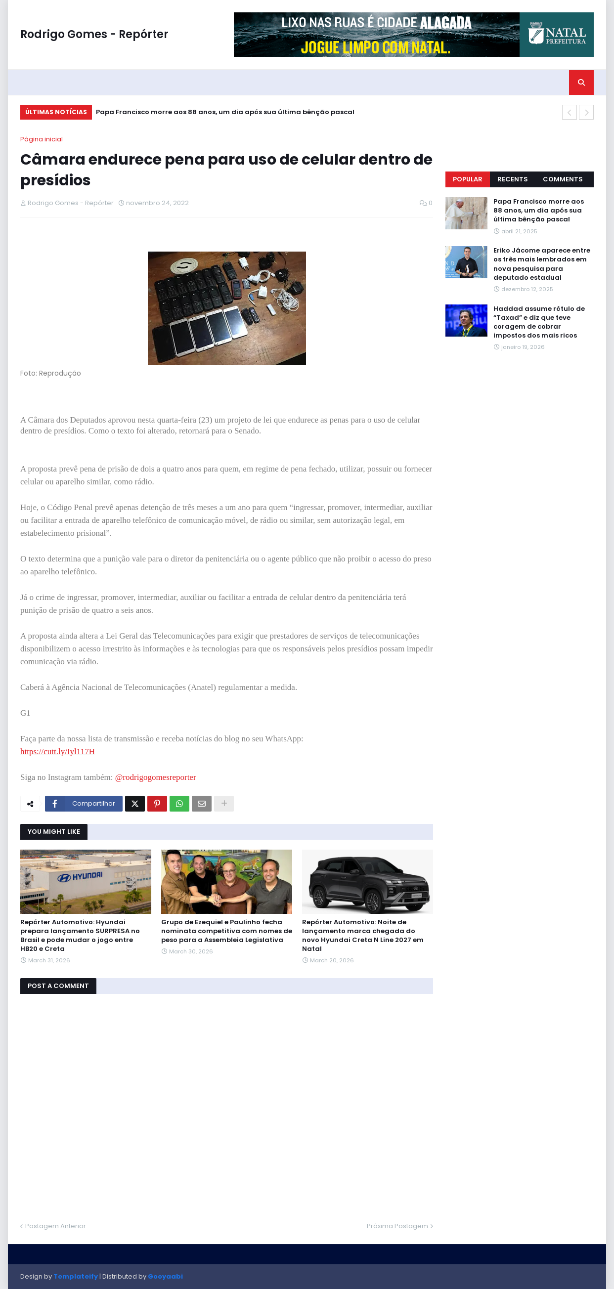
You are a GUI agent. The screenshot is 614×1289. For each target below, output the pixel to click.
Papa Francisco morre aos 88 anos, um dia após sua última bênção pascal (225, 112)
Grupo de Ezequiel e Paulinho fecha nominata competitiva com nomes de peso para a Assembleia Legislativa (226, 931)
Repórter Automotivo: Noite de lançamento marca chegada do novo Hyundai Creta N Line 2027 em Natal (363, 936)
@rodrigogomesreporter (155, 777)
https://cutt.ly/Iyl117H (57, 751)
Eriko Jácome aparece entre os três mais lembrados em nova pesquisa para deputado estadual (541, 264)
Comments (563, 179)
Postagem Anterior (55, 1226)
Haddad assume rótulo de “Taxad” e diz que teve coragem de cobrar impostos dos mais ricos (539, 322)
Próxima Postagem (397, 1226)
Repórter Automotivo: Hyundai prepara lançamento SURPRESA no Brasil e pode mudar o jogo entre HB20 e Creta (80, 936)
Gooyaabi (165, 1276)
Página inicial (41, 139)
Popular (467, 179)
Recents (512, 179)
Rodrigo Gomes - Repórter (94, 34)
